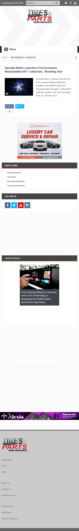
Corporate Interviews (16, 186)
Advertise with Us (9, 477)
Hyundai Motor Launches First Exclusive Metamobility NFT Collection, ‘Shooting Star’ (34, 69)
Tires (4, 447)
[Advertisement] (39, 232)
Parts (4, 454)
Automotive (7, 441)
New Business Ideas (16, 181)
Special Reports (14, 172)
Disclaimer (6, 494)
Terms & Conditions (10, 500)
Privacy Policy (7, 488)
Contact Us (6, 471)
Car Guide (11, 177)
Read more (51, 95)
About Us (6, 465)
